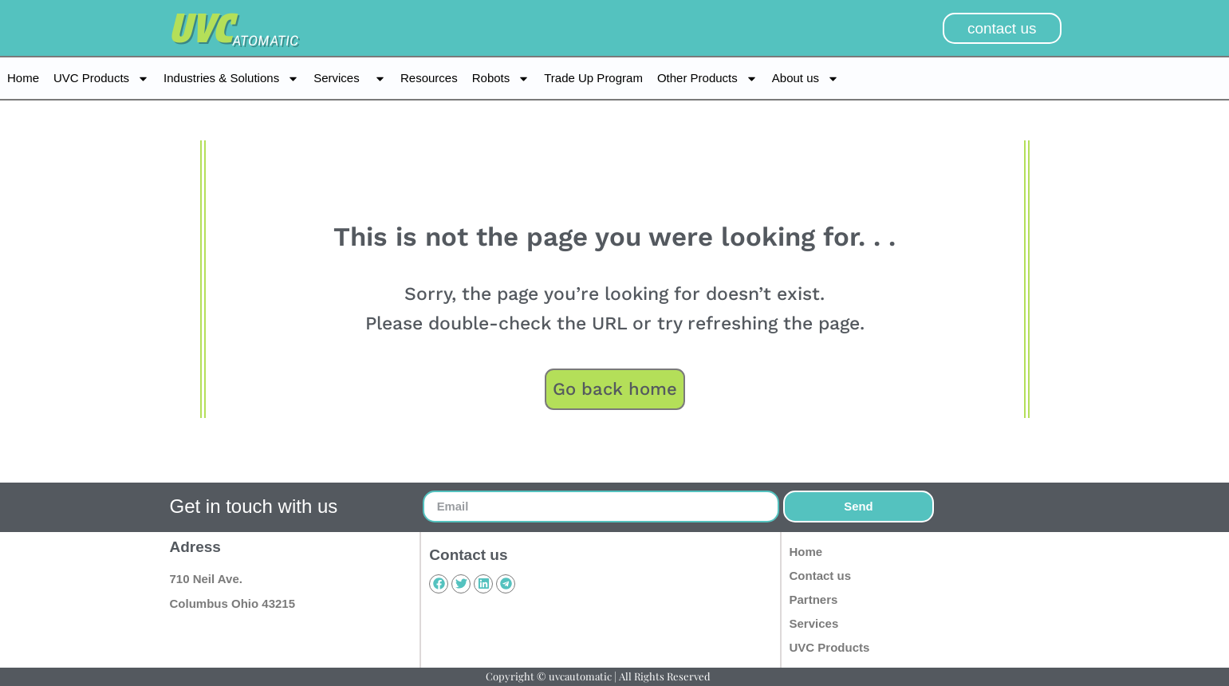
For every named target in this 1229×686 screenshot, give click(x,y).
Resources (429, 78)
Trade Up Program (593, 78)
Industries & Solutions (231, 79)
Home (23, 78)
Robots (501, 79)
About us (805, 79)
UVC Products (101, 79)
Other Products (707, 79)
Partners (814, 599)
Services (349, 79)
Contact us (821, 575)
